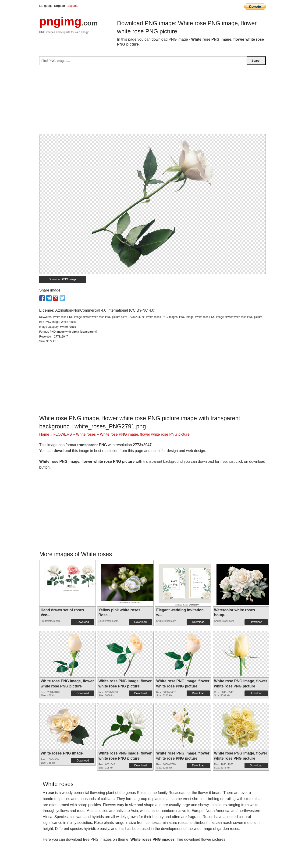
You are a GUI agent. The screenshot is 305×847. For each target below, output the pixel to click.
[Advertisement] (152, 101)
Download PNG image (63, 279)
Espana (72, 5)
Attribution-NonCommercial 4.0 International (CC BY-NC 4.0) (105, 310)
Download (82, 622)
